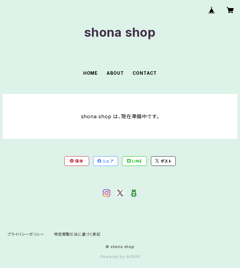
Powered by (120, 256)
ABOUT (115, 73)
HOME (90, 73)
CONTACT (145, 73)
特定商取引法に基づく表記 (77, 234)
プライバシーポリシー (25, 234)
